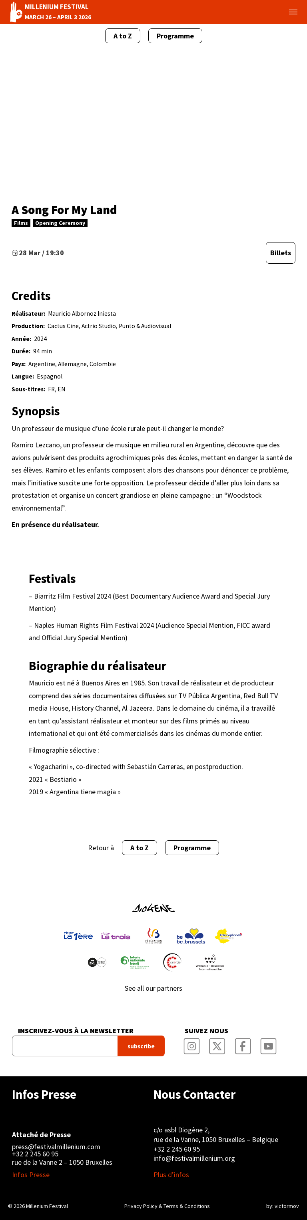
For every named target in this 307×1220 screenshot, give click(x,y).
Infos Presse (44, 1094)
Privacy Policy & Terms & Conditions (167, 1206)
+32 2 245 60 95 (35, 1154)
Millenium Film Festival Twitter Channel (217, 1044)
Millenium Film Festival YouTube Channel (268, 1044)
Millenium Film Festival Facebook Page (243, 1044)
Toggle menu (283, 12)
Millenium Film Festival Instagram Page (191, 1044)
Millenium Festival (47, 1206)
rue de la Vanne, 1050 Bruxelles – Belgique (216, 1139)
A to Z (123, 35)
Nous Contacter (194, 1094)
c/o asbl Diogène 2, (181, 1129)
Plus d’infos (171, 1174)
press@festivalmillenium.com (56, 1146)
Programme (175, 35)
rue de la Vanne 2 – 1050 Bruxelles (62, 1162)
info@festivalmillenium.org (194, 1158)
